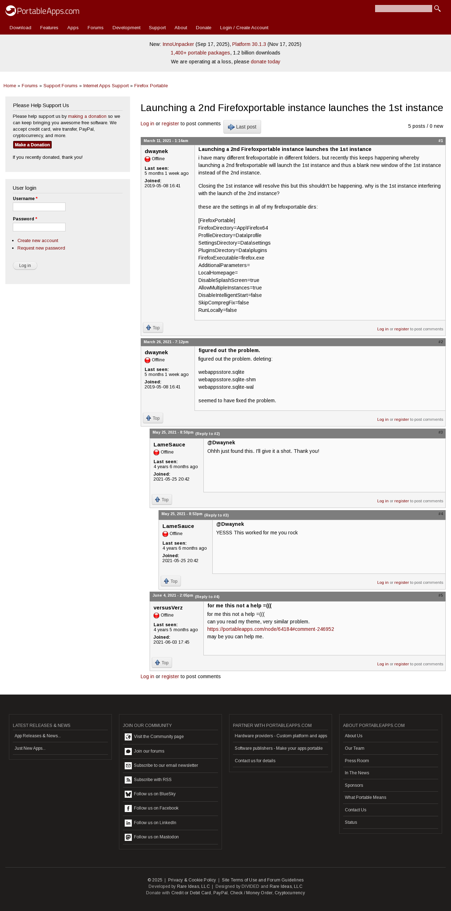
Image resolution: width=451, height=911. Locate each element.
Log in (147, 123)
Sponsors (354, 785)
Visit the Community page (154, 736)
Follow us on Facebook (151, 808)
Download (20, 27)
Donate (203, 27)
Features (49, 27)
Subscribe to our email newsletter (161, 765)
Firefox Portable (151, 85)
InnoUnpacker (178, 44)
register (170, 123)
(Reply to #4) (207, 597)
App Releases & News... (38, 735)
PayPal (220, 892)
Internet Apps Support (106, 85)
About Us (353, 735)
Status (351, 822)
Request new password (41, 248)
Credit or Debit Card (191, 892)
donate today (265, 61)
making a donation (87, 116)
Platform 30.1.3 (249, 44)
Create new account (37, 240)
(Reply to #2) (207, 433)
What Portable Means (365, 797)
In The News (357, 772)
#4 (441, 514)
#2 (441, 342)
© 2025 (154, 880)
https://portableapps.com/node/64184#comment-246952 (270, 629)
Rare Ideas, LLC (193, 886)
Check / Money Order (251, 892)
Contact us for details (255, 760)
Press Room (357, 760)
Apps (73, 27)
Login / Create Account (244, 27)
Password (25, 218)
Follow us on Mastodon (152, 837)
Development (126, 27)
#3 (441, 432)
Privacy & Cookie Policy (192, 880)
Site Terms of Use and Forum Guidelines (263, 880)
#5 (441, 595)
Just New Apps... (30, 748)
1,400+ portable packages (200, 53)
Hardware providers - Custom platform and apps (281, 735)
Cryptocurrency (290, 892)
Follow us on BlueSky (150, 794)
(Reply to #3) (216, 515)
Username (25, 198)
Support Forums (60, 85)
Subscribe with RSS (148, 780)
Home (10, 85)
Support (157, 27)
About (181, 27)
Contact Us (355, 809)
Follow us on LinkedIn (150, 823)
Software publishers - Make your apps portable (279, 748)
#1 (441, 140)
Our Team (354, 748)
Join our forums (144, 751)
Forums (96, 27)
